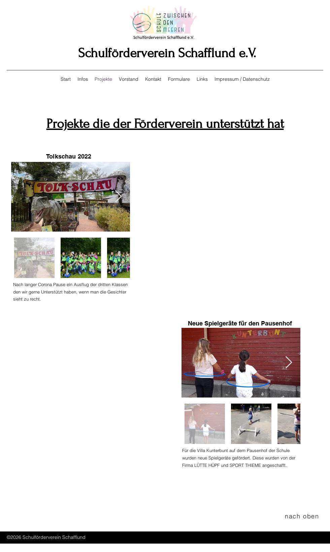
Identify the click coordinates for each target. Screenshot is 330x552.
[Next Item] (118, 196)
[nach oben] (302, 516)
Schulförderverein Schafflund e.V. (167, 53)
